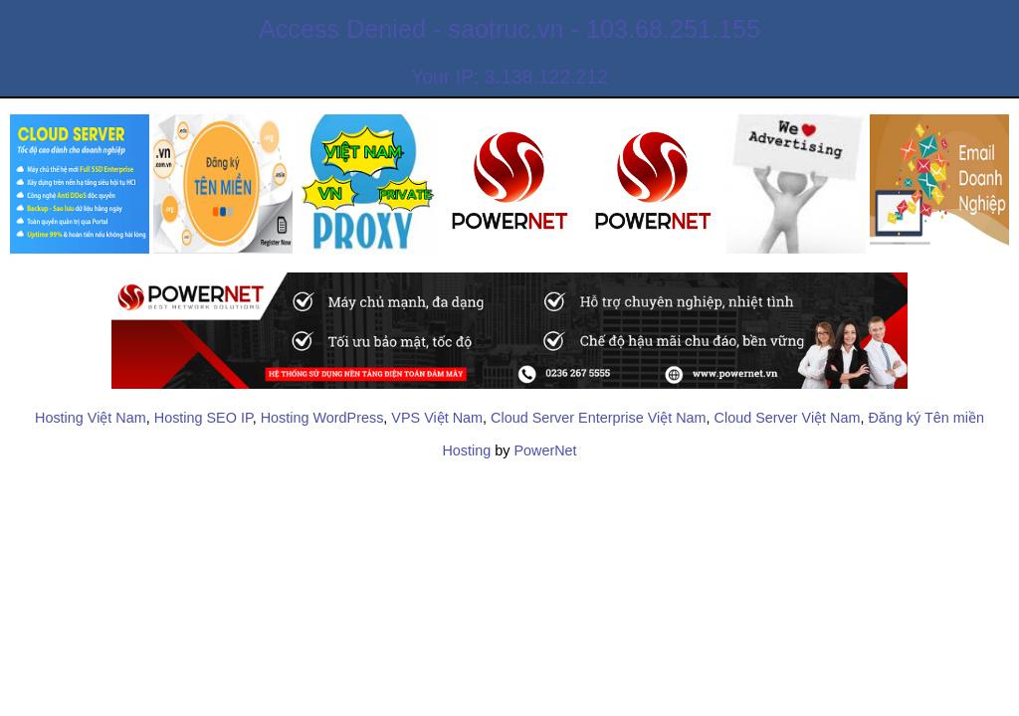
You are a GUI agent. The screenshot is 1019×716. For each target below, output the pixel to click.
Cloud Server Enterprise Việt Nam (598, 418)
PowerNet (544, 450)
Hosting (466, 450)
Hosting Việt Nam (90, 418)
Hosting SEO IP (203, 418)
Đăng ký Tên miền (926, 418)
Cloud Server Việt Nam (787, 418)
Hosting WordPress (322, 418)
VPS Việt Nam (437, 418)
